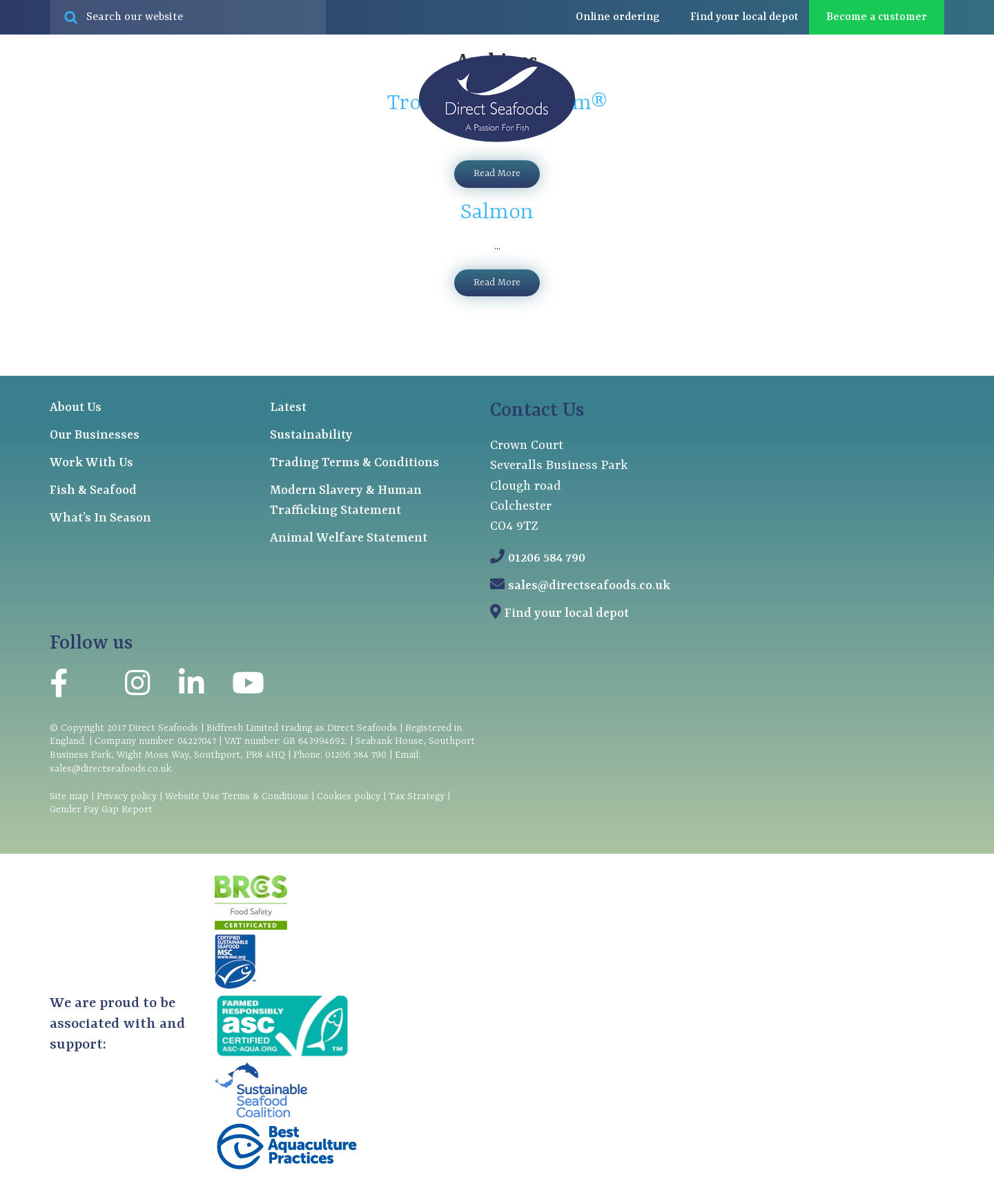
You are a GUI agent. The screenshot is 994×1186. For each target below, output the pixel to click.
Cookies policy (348, 796)
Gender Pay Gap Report (101, 809)
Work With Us (91, 463)
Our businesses (242, 193)
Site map (69, 796)
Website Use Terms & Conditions (237, 796)
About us (731, 193)
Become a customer (876, 17)
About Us (75, 408)
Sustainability (311, 435)
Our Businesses (94, 435)
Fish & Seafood (93, 491)
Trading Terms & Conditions (354, 463)
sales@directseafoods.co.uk (589, 586)
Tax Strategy (417, 796)
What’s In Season (100, 518)
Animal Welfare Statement (348, 538)
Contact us (913, 193)
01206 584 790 (546, 558)
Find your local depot (567, 613)
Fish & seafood (99, 193)
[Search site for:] (188, 17)
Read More (497, 282)
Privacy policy (127, 796)
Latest (822, 193)
